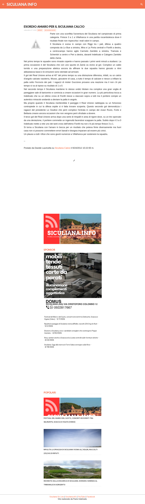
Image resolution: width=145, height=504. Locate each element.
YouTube (81, 497)
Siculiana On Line (57, 497)
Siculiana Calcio (50, 30)
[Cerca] (141, 4)
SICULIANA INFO (22, 4)
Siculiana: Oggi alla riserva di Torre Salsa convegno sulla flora (67, 345)
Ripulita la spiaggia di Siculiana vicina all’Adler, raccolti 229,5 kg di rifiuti (70, 324)
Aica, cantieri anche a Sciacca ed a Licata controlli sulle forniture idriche (71, 338)
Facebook (91, 497)
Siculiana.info (70, 497)
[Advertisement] (72, 189)
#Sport (40, 30)
